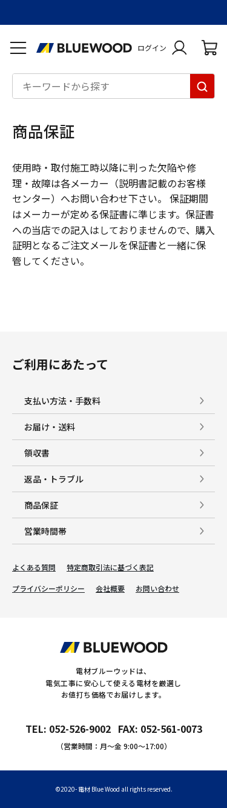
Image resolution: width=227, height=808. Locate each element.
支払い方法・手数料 (62, 401)
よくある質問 (34, 567)
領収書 (37, 453)
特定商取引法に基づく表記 (110, 567)
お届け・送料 (49, 427)
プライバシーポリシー (48, 588)
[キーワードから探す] (202, 86)
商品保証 (41, 505)
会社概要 (110, 588)
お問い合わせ (157, 588)
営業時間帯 (45, 531)
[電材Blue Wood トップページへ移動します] (84, 48)
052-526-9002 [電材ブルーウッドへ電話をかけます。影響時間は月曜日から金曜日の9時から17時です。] (80, 728)
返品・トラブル (54, 479)
